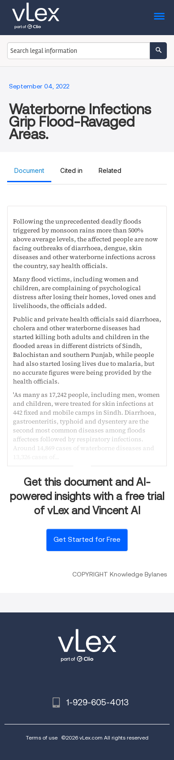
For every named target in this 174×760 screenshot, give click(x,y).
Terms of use (42, 737)
